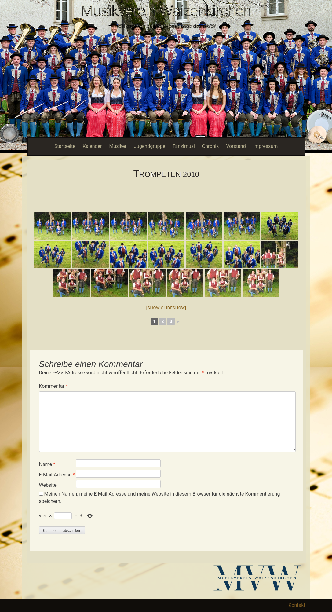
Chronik (210, 146)
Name (47, 464)
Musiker (117, 146)
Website (48, 485)
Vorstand (236, 146)
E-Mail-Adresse (57, 475)
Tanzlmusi (184, 146)
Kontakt (296, 605)
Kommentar (53, 386)
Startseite (64, 146)
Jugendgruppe (149, 146)
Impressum (265, 146)
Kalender (92, 146)
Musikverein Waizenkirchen (166, 11)
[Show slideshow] (166, 308)
